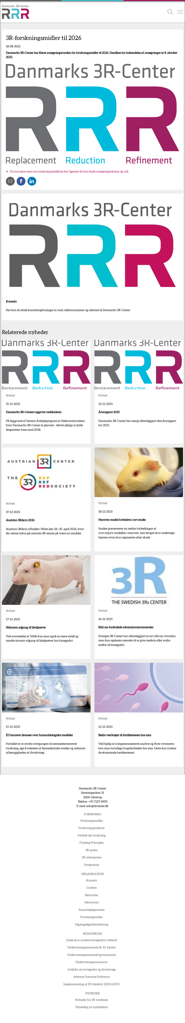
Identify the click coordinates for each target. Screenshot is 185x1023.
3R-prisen (91, 850)
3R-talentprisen (92, 857)
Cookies (91, 887)
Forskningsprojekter (92, 828)
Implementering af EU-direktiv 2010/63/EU (91, 984)
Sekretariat (91, 902)
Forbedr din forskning (92, 835)
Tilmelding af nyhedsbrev (91, 1007)
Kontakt (91, 880)
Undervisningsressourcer (91, 962)
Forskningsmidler (91, 820)
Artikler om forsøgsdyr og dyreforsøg (92, 969)
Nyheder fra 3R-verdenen (91, 999)
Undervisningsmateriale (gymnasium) (91, 954)
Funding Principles (92, 842)
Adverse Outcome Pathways (91, 976)
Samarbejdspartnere (91, 909)
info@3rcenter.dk (97, 806)
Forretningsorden (91, 917)
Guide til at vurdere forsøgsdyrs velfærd (91, 940)
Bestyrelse (91, 895)
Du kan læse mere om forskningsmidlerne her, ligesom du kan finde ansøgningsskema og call (69, 171)
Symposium (91, 864)
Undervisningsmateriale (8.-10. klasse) (91, 947)
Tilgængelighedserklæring (91, 924)
